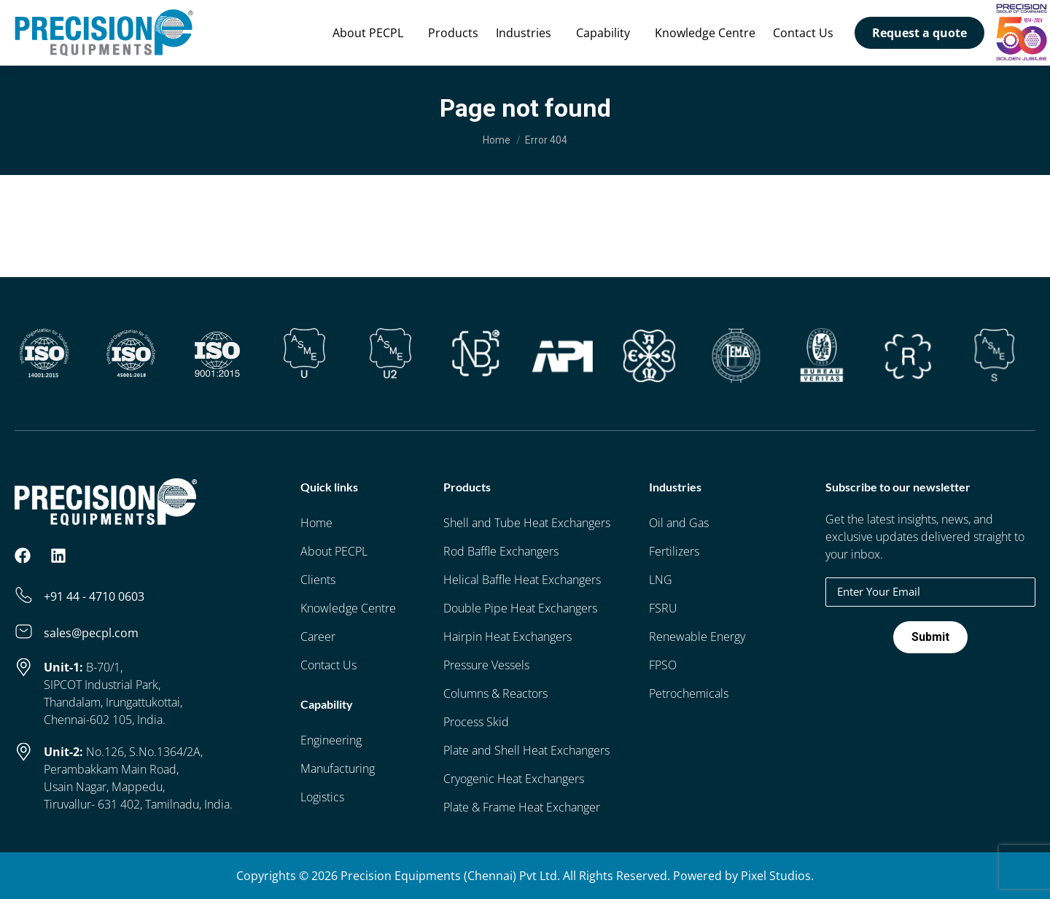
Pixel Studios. (777, 876)
